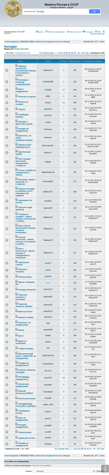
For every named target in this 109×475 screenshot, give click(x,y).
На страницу (44, 53)
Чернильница (24, 432)
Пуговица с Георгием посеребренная (23, 82)
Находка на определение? (22, 364)
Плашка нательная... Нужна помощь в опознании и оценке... (26, 240)
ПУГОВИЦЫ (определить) (22, 378)
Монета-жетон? (25, 312)
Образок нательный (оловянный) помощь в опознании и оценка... (26, 70)
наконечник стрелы (22, 263)
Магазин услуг (74, 32)
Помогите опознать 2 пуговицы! (21, 297)
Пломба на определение (22, 444)
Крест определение (22, 90)
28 (69, 53)
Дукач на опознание (21, 342)
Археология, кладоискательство (48, 456)
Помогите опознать (21, 270)
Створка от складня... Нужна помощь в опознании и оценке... (26, 217)
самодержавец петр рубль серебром (26, 405)
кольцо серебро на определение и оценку (26, 172)
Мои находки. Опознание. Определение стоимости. (23, 162)
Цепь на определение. (22, 419)
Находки (10, 46)
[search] (54, 11)
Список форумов (11, 456)
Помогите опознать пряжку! (24, 305)
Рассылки (88, 32)
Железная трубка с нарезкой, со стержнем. (26, 182)
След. (87, 53)
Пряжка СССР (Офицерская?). (23, 146)
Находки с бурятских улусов (24, 123)
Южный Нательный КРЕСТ (24, 392)
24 (59, 53)
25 (61, 53)
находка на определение (22, 130)
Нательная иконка (26, 398)
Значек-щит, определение (22, 385)
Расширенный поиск (22, 53)
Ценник (40, 32)
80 (83, 53)
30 (75, 53)
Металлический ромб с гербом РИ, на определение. (26, 356)
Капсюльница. (25, 277)
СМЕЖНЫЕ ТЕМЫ (27, 456)
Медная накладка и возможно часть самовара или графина (25, 192)
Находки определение (22, 426)
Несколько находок (22, 103)
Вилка (21, 330)
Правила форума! (97, 33)
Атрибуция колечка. (22, 116)
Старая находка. (26, 348)
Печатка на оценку (27, 97)
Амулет (21, 109)
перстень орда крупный (24, 208)
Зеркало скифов (26, 317)
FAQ (98, 32)
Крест (21, 336)
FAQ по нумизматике (55, 32)
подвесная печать (26, 438)
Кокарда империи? (27, 290)
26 (64, 53)
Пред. (52, 53)
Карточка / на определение (23, 323)
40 (79, 53)
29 (72, 53)
